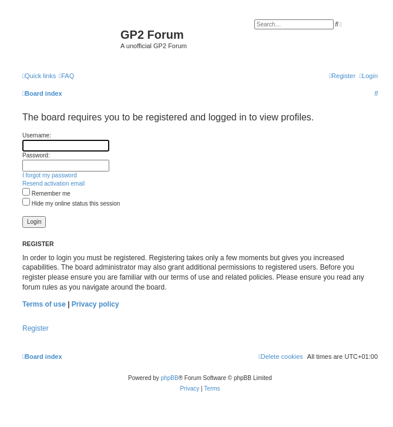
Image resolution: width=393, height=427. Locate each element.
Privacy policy (95, 304)
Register (35, 328)
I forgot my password (49, 175)
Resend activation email (53, 183)
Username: (36, 135)
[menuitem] (66, 76)
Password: (36, 155)
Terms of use (44, 304)
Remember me (46, 193)
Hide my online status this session (71, 203)
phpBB (170, 378)
